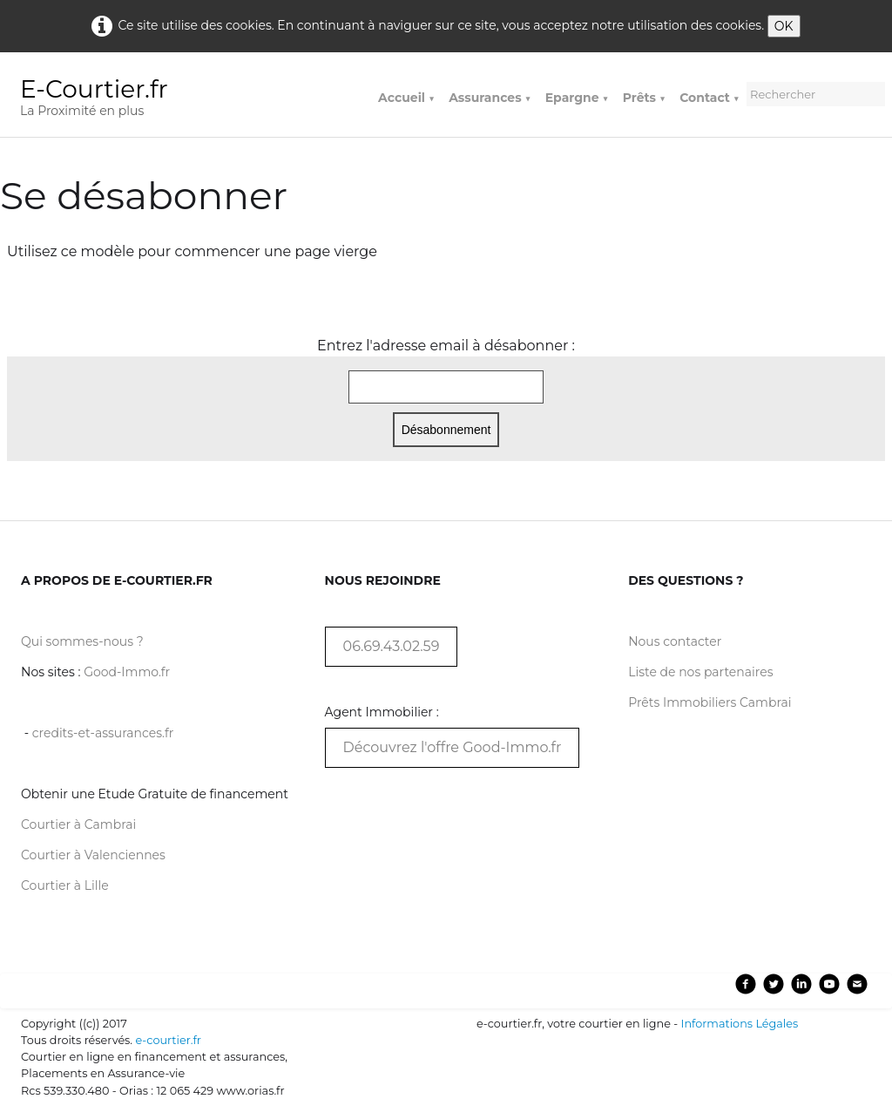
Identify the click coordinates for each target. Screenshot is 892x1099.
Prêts (644, 97)
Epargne (577, 97)
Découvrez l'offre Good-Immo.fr (452, 747)
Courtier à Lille (65, 885)
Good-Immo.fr (127, 672)
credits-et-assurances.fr (103, 733)
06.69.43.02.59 (391, 646)
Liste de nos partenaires (700, 672)
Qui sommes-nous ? (82, 641)
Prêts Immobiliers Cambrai (709, 702)
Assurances (490, 97)
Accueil (406, 97)
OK (784, 26)
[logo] (101, 99)
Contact (709, 97)
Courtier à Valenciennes (93, 855)
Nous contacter (674, 641)
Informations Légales (740, 1023)
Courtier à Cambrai (78, 824)
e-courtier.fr (167, 1040)
